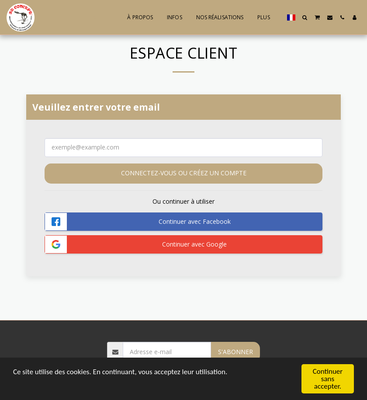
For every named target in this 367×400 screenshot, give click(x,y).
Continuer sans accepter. (328, 379)
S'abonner (235, 352)
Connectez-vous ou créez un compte (183, 173)
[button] (305, 17)
